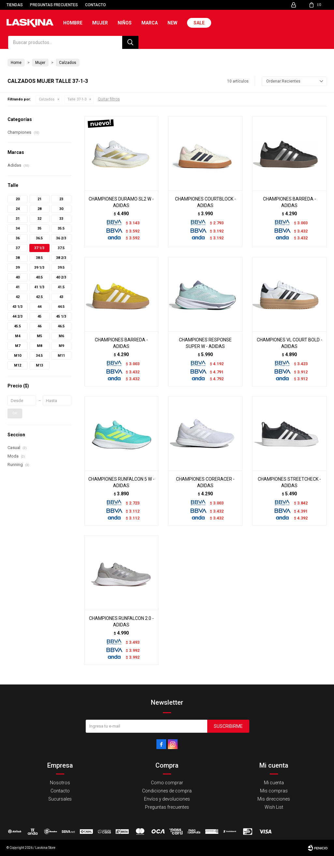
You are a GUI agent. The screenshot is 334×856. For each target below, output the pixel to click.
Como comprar (167, 782)
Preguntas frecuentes (54, 5)
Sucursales (60, 799)
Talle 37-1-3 (76, 99)
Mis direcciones (273, 799)
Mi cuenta (274, 782)
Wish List (274, 807)
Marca (149, 22)
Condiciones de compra (167, 790)
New (172, 22)
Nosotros (60, 782)
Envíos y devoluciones (167, 799)
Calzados (46, 99)
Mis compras (274, 790)
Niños (125, 22)
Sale (199, 22)
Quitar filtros (109, 99)
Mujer (100, 22)
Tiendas (15, 5)
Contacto (95, 5)
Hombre (72, 22)
